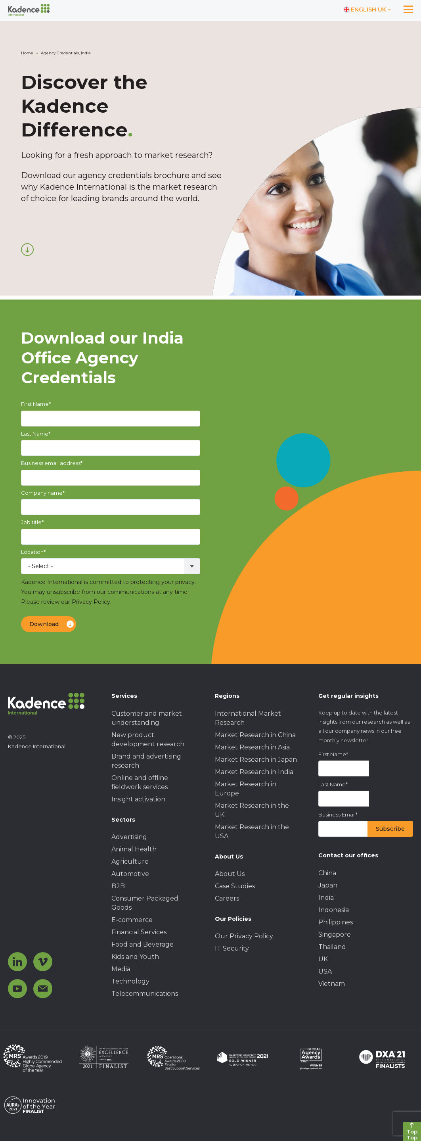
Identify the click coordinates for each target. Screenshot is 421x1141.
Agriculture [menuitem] (130, 861)
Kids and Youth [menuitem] (135, 956)
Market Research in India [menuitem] (254, 772)
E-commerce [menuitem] (132, 920)
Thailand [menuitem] (332, 947)
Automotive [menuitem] (130, 874)
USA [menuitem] (325, 971)
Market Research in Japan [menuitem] (256, 759)
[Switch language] (367, 10)
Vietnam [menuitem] (331, 983)
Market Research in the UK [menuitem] (252, 810)
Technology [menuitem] (130, 981)
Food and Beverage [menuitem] (142, 944)
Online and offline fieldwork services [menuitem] (139, 782)
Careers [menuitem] (227, 898)
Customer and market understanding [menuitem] (146, 718)
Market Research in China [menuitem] (255, 735)
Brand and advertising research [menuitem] (146, 761)
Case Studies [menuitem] (235, 886)
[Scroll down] (27, 249)
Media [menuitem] (120, 969)
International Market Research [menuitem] (248, 718)
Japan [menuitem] (327, 885)
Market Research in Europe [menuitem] (245, 788)
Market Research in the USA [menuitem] (252, 831)
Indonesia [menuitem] (333, 910)
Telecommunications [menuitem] (144, 993)
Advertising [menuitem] (129, 837)
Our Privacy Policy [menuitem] (244, 936)
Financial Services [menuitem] (138, 932)
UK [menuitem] (323, 959)
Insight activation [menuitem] (138, 799)
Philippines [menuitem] (335, 922)
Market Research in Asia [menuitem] (252, 747)
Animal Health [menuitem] (134, 849)
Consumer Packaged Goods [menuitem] (144, 903)
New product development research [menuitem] (147, 739)
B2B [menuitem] (118, 886)
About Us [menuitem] (230, 874)
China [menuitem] (327, 873)
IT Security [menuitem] (232, 948)
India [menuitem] (326, 897)
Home (27, 53)
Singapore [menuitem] (334, 934)
